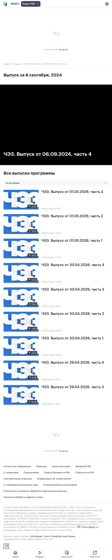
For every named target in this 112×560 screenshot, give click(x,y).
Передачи (17, 63)
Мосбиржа (36, 536)
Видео (15, 4)
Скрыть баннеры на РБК (57, 472)
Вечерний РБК (83, 466)
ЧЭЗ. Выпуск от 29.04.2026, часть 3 (72, 387)
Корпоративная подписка (18, 478)
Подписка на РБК (84, 472)
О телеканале (11, 472)
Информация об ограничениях (54, 478)
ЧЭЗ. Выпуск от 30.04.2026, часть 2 (72, 314)
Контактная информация (17, 466)
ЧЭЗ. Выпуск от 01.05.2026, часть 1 (71, 240)
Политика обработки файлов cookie (23, 497)
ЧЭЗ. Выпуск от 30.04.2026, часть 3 (72, 289)
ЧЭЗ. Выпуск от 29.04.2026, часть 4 (72, 362)
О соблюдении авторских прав (21, 484)
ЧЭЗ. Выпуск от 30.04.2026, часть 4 (72, 265)
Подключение (31, 472)
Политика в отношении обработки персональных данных (35, 490)
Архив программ (61, 466)
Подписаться (66, 556)
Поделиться (95, 556)
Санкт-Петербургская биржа (59, 536)
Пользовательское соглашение (60, 484)
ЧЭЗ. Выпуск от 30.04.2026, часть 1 (72, 338)
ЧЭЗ (26, 63)
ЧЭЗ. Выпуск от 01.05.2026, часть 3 (72, 192)
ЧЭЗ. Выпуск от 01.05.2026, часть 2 (72, 216)
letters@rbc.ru (90, 526)
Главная (15, 556)
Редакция (41, 466)
